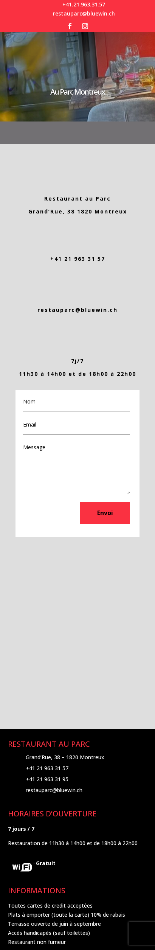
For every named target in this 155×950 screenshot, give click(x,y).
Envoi (105, 513)
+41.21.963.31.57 (83, 4)
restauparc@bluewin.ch (84, 13)
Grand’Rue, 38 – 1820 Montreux (65, 757)
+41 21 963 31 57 (77, 258)
